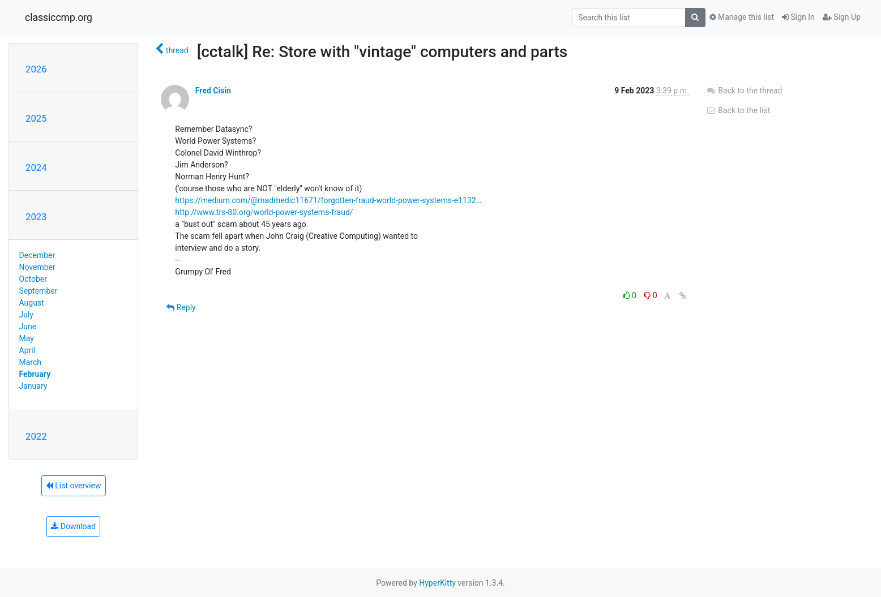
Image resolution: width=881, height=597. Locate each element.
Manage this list (741, 17)
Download (73, 526)
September (38, 290)
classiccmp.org (58, 17)
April (27, 350)
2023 (36, 216)
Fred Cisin (213, 90)
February (35, 374)
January (33, 385)
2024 (36, 167)
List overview (73, 485)
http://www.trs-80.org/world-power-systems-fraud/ (264, 212)
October (33, 279)
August (31, 302)
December (37, 255)
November (37, 267)
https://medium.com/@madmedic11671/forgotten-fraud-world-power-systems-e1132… (328, 200)
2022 (36, 436)
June (28, 326)
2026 (36, 69)
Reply (180, 307)
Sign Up (842, 17)
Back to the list (738, 110)
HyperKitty (437, 582)
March (30, 362)
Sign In (798, 17)
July (26, 314)
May (26, 338)
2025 (36, 118)
